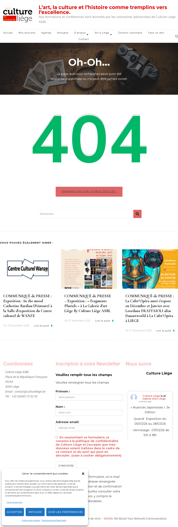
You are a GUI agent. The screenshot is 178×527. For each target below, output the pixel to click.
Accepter (14, 511)
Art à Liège (102, 32)
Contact (84, 39)
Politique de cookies (31, 520)
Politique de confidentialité (54, 520)
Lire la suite (43, 325)
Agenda (46, 32)
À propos (80, 32)
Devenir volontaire (130, 32)
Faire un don (156, 32)
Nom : (60, 407)
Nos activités (27, 32)
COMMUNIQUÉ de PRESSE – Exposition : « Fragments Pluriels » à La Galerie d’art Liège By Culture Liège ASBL (87, 303)
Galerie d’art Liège (154, 398)
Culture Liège (151, 395)
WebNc (108, 518)
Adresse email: (67, 422)
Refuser (35, 511)
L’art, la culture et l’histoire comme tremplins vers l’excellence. (103, 9)
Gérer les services (14, 502)
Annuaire (62, 32)
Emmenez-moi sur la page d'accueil (89, 191)
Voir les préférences (65, 511)
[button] (83, 473)
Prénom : (63, 391)
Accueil (8, 32)
